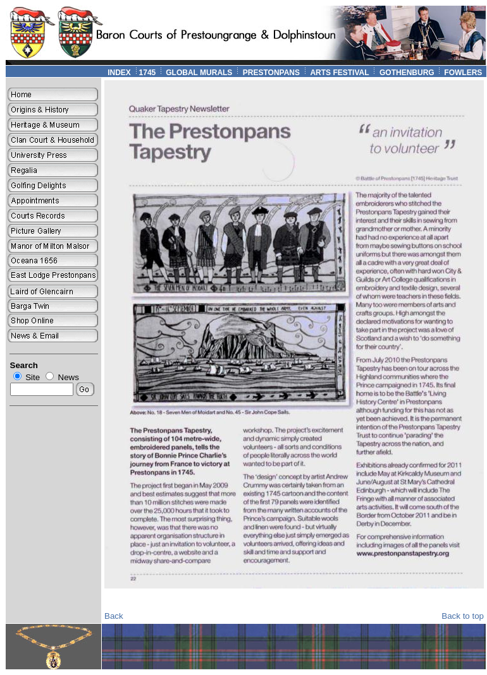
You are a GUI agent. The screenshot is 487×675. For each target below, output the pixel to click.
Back (113, 616)
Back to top (462, 616)
